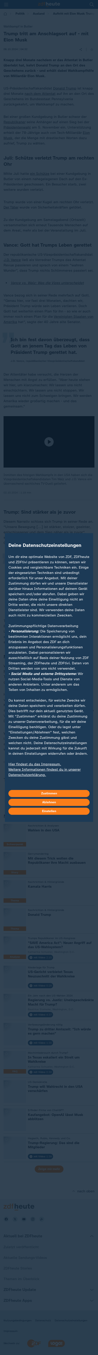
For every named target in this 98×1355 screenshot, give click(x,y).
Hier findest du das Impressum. (34, 764)
